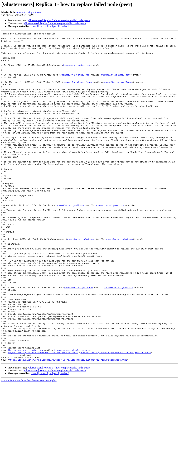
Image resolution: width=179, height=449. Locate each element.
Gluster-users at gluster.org (25, 413)
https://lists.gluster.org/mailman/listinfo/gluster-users (43, 416)
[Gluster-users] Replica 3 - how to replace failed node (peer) (59, 20)
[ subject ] (53, 26)
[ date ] (34, 26)
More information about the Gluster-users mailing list (29, 446)
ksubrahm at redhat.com (77, 71)
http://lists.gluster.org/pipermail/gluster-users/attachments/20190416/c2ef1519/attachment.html (68, 425)
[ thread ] (43, 26)
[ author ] (64, 26)
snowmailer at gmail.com (28, 12)
